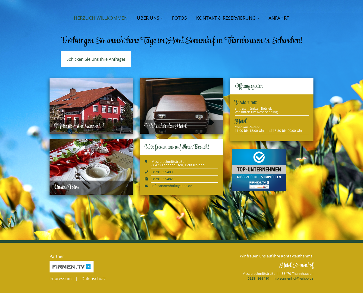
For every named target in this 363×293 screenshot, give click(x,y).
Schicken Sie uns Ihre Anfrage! (95, 88)
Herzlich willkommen (101, 47)
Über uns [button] (150, 47)
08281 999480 (162, 201)
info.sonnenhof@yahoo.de (171, 215)
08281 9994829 (163, 208)
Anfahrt (279, 47)
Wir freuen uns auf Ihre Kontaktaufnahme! (276, 256)
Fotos (179, 47)
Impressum (61, 278)
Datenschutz (93, 278)
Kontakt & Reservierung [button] (227, 47)
